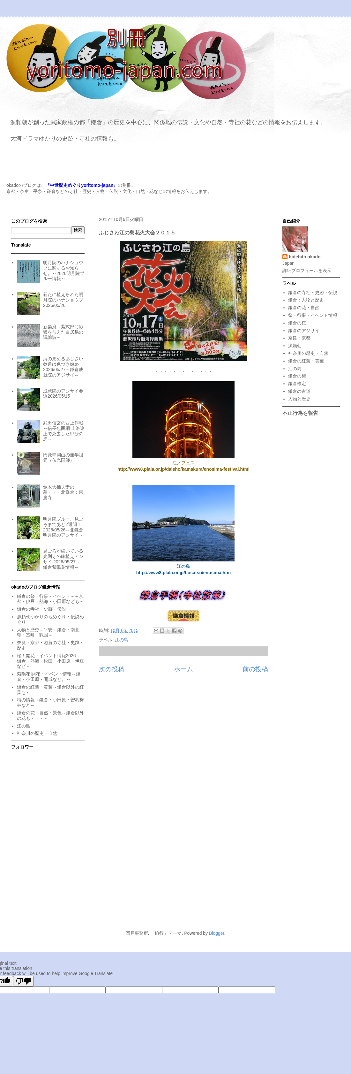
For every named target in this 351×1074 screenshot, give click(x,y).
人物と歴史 (299, 398)
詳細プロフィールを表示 (307, 270)
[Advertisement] (175, 866)
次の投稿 (111, 669)
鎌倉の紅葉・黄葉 (306, 360)
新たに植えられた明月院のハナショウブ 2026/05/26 (63, 300)
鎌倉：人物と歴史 (306, 299)
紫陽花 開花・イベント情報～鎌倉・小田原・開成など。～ (49, 676)
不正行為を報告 (300, 413)
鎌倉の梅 (297, 375)
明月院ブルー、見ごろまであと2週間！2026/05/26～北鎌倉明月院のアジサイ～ (63, 526)
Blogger (216, 933)
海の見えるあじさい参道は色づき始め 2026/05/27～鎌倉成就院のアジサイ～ (63, 366)
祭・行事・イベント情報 (312, 315)
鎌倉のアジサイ (303, 330)
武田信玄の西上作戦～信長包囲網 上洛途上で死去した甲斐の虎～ (64, 430)
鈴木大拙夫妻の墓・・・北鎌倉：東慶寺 (63, 492)
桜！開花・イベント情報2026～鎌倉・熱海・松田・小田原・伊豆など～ (50, 661)
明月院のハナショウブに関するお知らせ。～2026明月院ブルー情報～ (63, 270)
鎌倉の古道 (299, 391)
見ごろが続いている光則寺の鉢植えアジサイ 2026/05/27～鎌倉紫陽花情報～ (63, 558)
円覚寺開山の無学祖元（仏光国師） (63, 457)
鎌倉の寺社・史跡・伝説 (41, 609)
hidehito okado (305, 256)
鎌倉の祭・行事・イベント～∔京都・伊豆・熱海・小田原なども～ (50, 599)
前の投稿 (255, 669)
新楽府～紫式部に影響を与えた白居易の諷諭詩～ (63, 332)
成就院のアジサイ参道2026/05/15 (63, 393)
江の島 (121, 639)
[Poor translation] (23, 981)
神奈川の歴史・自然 (37, 733)
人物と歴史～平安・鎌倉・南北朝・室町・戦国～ (48, 632)
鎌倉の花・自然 (303, 307)
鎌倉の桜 (297, 322)
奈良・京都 (299, 337)
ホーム (183, 669)
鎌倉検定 (297, 383)
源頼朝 (295, 345)
